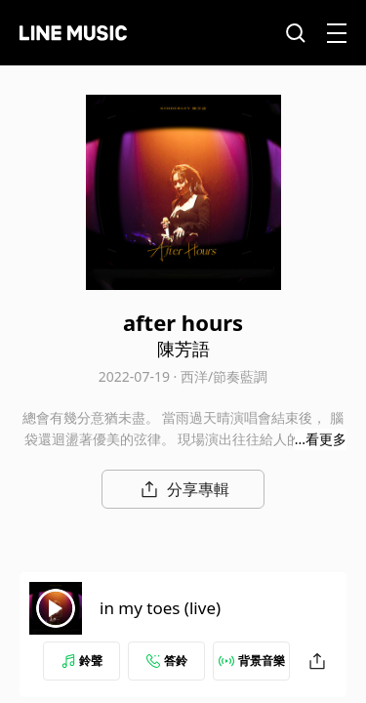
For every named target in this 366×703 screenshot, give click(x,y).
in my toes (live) (160, 608)
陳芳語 (183, 348)
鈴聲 (81, 660)
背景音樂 (252, 660)
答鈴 (166, 660)
